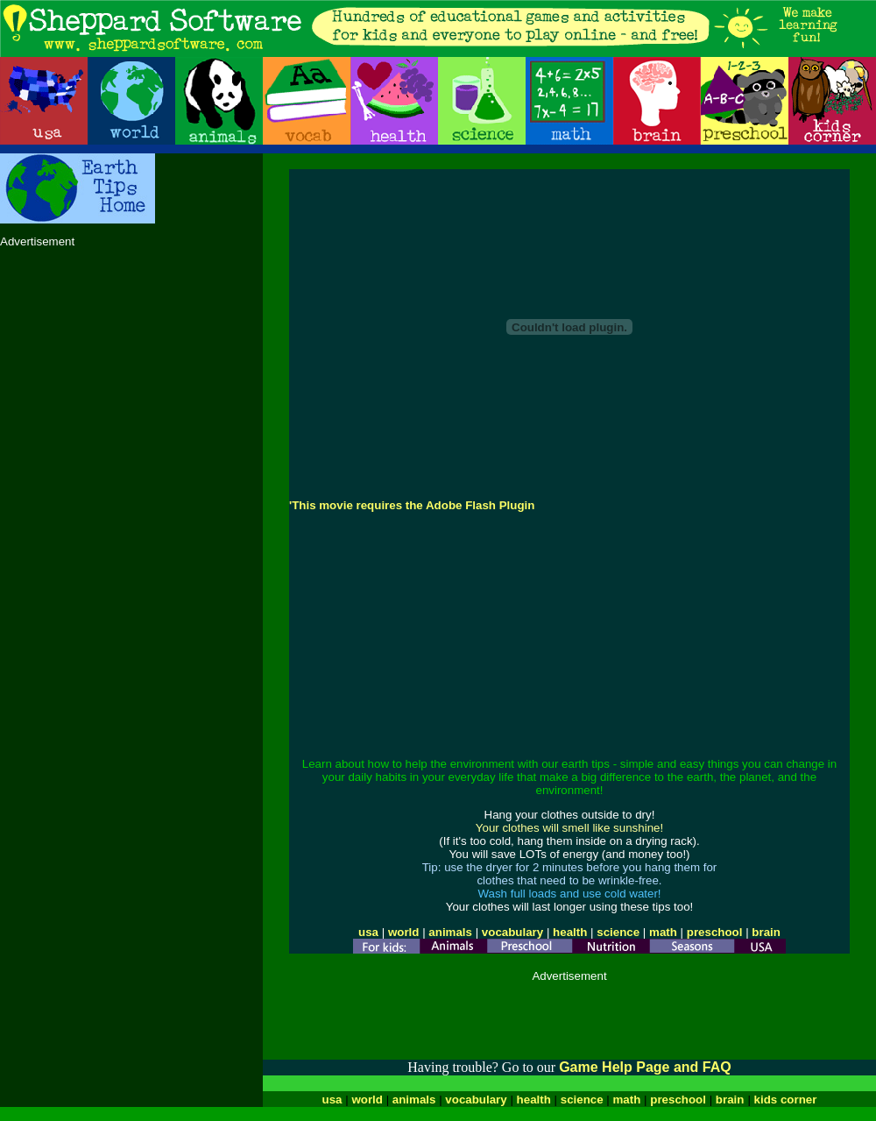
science (618, 932)
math (663, 932)
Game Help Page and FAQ (645, 1067)
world (404, 932)
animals (450, 932)
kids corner (785, 1099)
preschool (716, 932)
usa (368, 932)
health (570, 932)
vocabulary (512, 932)
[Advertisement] (131, 369)
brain (766, 932)
